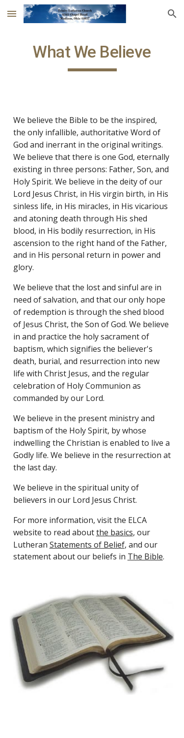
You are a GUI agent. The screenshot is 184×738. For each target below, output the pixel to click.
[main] (92, 56)
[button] (12, 13)
